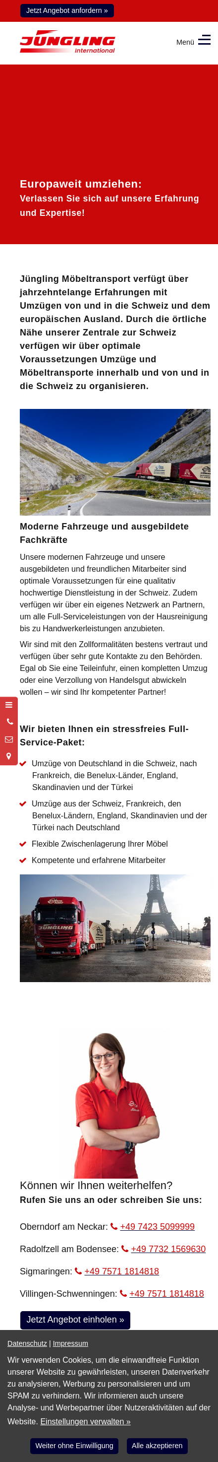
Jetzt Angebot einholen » (75, 1320)
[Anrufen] (9, 722)
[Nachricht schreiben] (9, 739)
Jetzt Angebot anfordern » (67, 10)
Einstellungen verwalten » (85, 1421)
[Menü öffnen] (9, 705)
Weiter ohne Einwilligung (74, 1446)
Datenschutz (27, 1343)
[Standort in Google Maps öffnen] (9, 756)
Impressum (70, 1343)
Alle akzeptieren (157, 1446)
